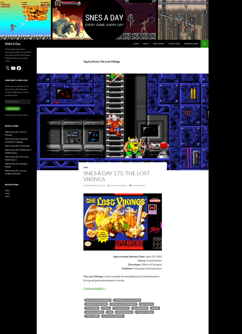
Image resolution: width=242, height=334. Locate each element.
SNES (110, 312)
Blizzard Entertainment (98, 300)
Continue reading (94, 288)
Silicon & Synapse (94, 312)
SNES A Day (13, 44)
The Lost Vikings (145, 312)
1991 (7, 190)
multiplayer (147, 304)
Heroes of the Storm (96, 304)
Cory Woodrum (118, 185)
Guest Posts (174, 44)
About (146, 44)
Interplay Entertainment (123, 304)
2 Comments (138, 185)
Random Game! (191, 44)
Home (136, 44)
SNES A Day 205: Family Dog (17, 146)
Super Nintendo (124, 312)
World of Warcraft (113, 316)
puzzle (106, 308)
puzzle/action (121, 308)
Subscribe (12, 108)
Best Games (158, 44)
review (155, 308)
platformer (92, 308)
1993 (85, 167)
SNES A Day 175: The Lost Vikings (116, 176)
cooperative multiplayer (127, 300)
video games (92, 316)
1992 (7, 193)
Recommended (140, 308)
